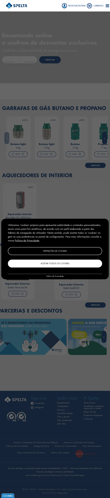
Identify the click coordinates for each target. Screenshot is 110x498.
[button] (107, 6)
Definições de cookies (55, 251)
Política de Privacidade (27, 240)
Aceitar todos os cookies (55, 263)
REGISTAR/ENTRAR (77, 6)
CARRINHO (98, 6)
